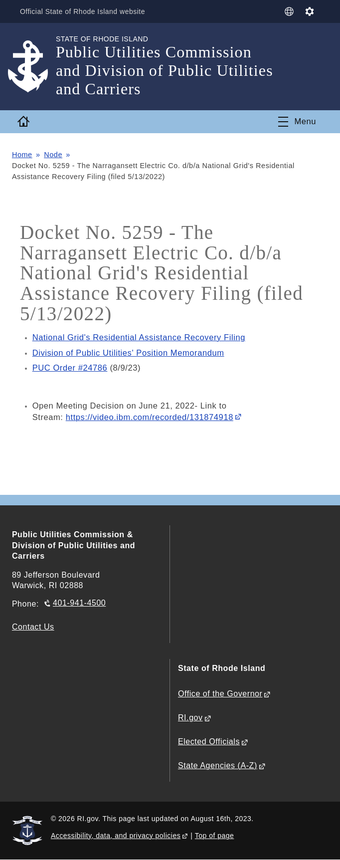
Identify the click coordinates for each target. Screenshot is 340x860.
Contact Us (33, 627)
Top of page (214, 836)
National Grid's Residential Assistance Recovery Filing (138, 337)
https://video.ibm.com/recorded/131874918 (149, 417)
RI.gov (190, 717)
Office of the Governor (220, 693)
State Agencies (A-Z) (217, 765)
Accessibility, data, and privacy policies (115, 836)
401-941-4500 (79, 603)
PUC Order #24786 (70, 368)
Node (53, 155)
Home (22, 155)
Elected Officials (209, 741)
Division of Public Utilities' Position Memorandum (128, 353)
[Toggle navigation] (297, 122)
